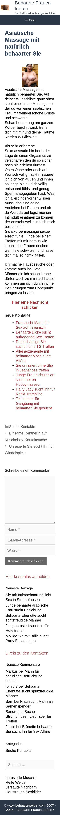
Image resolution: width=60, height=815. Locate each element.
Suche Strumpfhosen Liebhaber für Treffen (28, 716)
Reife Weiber (16, 782)
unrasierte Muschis (21, 778)
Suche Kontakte (22, 427)
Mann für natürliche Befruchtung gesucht (24, 676)
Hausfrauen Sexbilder (23, 792)
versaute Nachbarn (21, 787)
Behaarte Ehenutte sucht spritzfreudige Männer (29, 691)
